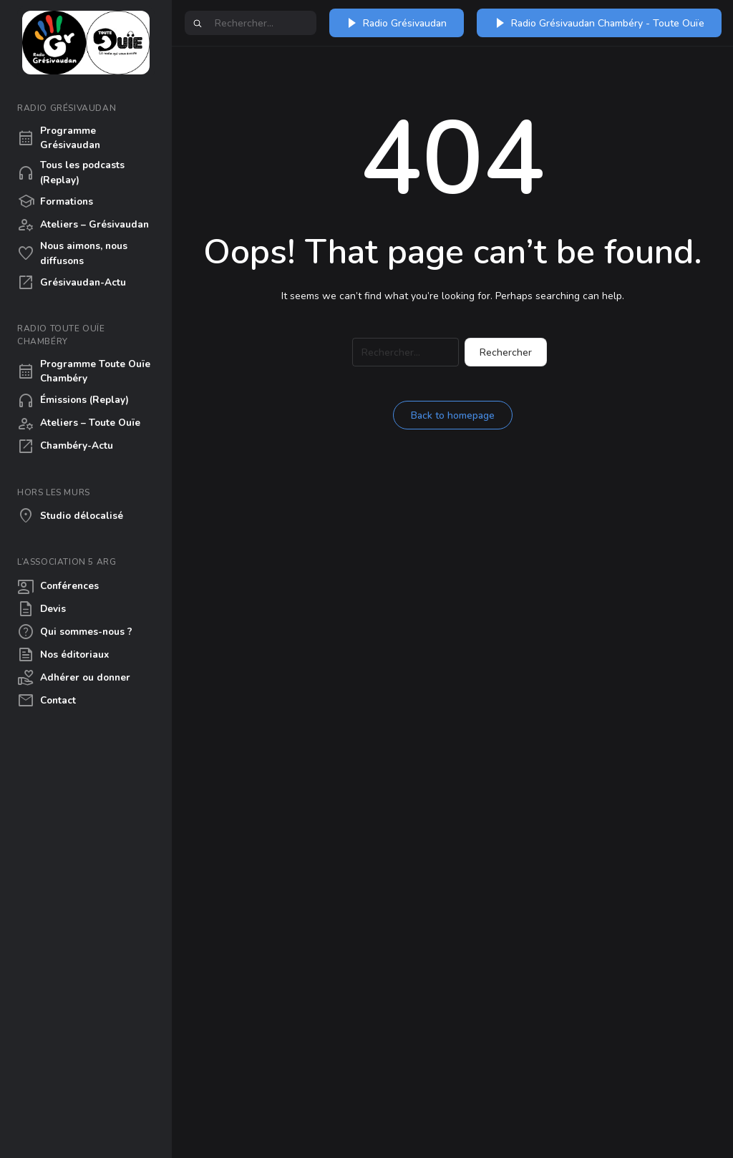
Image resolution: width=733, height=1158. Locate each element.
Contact (46, 701)
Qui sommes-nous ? (74, 632)
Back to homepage (453, 415)
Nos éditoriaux (63, 655)
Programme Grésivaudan (58, 138)
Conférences (58, 586)
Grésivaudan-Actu (71, 283)
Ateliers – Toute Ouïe (78, 424)
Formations (55, 202)
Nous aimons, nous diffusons (72, 253)
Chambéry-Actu (65, 447)
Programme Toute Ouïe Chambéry (83, 371)
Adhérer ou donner (73, 678)
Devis (41, 609)
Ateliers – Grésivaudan (83, 225)
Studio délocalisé (70, 516)
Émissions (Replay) (73, 401)
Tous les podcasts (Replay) (71, 172)
